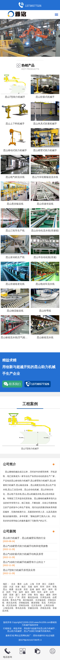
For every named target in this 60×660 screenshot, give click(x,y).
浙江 (44, 584)
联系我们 (15, 384)
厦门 (17, 594)
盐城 (32, 589)
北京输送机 (40, 600)
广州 (17, 597)
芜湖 (11, 594)
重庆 (19, 584)
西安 (24, 597)
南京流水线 (11, 602)
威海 (48, 594)
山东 (26, 584)
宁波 (15, 592)
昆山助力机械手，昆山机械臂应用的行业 (24, 538)
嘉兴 (27, 592)
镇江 (44, 589)
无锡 (30, 586)
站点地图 (50, 635)
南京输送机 (28, 600)
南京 (24, 586)
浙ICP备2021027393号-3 (30, 640)
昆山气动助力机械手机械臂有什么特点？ (24, 562)
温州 (21, 592)
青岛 (36, 594)
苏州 (48, 586)
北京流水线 (36, 605)
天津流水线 (45, 597)
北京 (13, 584)
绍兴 (39, 592)
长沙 (11, 597)
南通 (11, 589)
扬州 (38, 589)
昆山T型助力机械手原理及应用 (19, 570)
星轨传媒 (37, 635)
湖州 (33, 592)
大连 (11, 586)
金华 (45, 592)
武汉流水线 (11, 605)
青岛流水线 (20, 608)
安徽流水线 (33, 608)
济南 (30, 594)
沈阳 (5, 586)
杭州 (8, 592)
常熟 (54, 586)
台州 (52, 592)
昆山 (5, 589)
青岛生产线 (15, 600)
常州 (42, 586)
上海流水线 (49, 605)
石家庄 (51, 584)
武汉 (5, 597)
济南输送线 (24, 602)
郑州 (54, 594)
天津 (38, 584)
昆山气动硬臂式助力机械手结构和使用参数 (25, 546)
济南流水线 (24, 605)
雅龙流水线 (33, 597)
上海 (32, 584)
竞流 (44, 602)
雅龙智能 (35, 602)
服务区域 (10, 635)
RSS (43, 635)
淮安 (26, 589)
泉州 (24, 594)
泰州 (50, 589)
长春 (17, 586)
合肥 (5, 594)
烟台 (42, 594)
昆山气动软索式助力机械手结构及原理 (23, 554)
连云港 (18, 589)
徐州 (36, 586)
